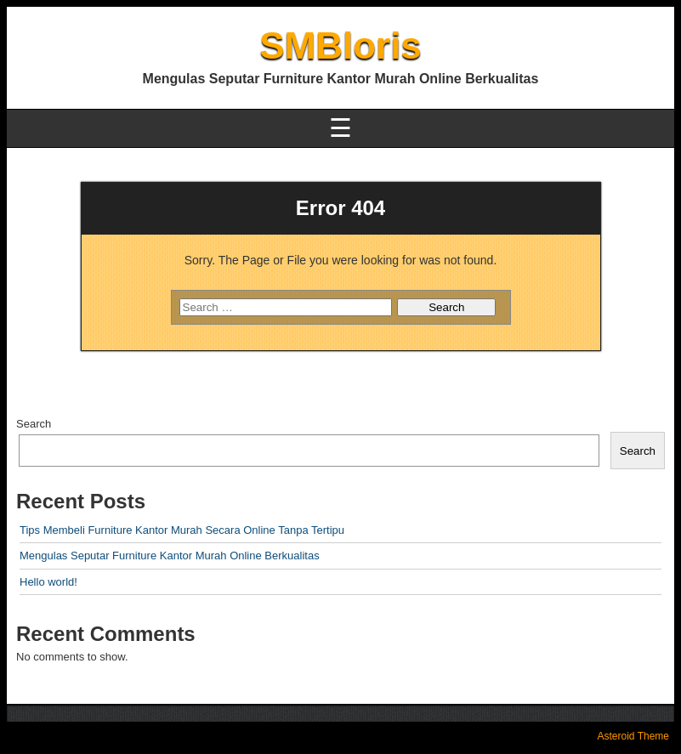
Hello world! (48, 581)
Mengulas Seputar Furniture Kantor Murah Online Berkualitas (170, 555)
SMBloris (340, 45)
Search (33, 423)
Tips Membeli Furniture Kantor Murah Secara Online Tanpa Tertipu (182, 530)
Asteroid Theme (634, 736)
